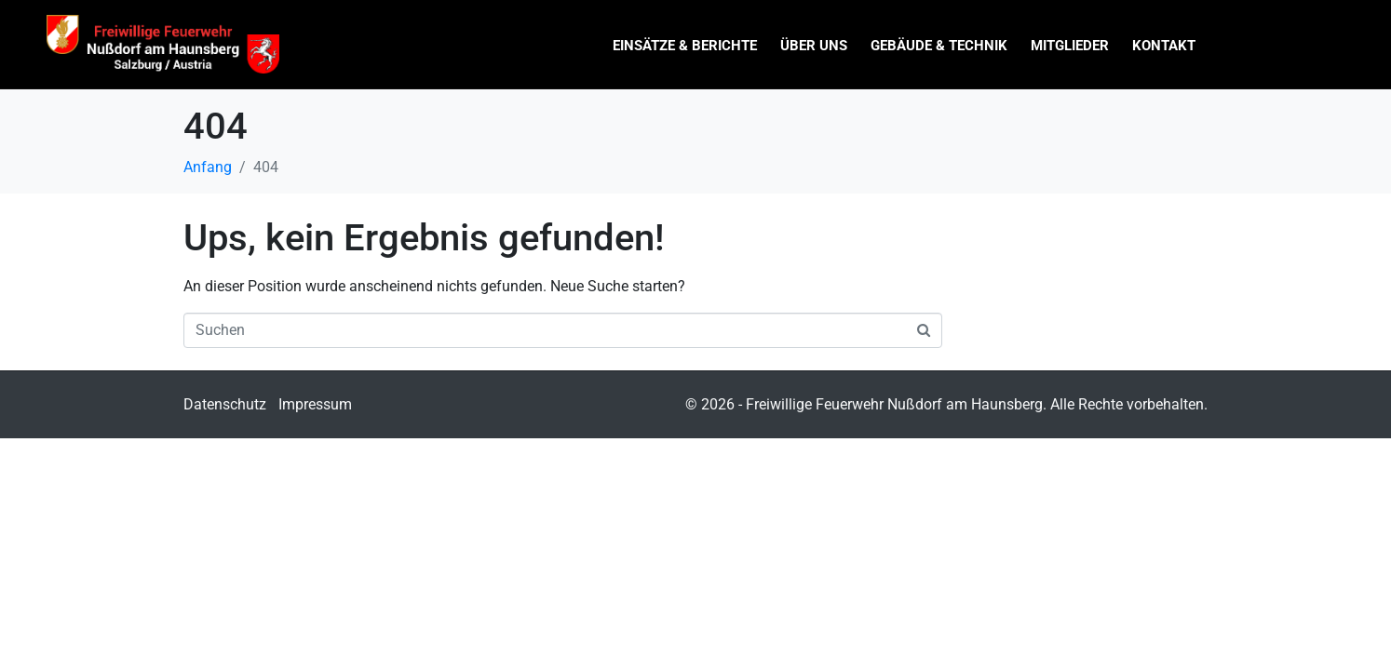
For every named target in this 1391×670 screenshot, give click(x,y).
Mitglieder (1070, 45)
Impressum (315, 404)
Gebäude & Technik (939, 45)
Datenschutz (224, 404)
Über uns (813, 45)
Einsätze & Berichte (685, 45)
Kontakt (1163, 45)
